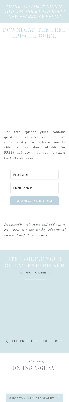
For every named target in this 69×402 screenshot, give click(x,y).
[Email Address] (34, 188)
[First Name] (34, 175)
